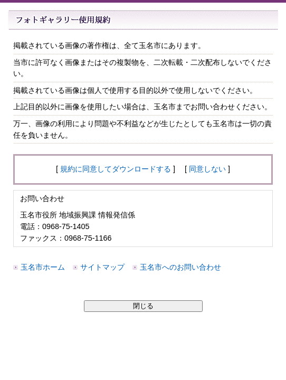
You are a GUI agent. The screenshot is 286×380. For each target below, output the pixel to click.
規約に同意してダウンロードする (115, 169)
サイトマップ (102, 267)
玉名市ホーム (43, 267)
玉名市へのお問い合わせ (180, 267)
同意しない (207, 169)
